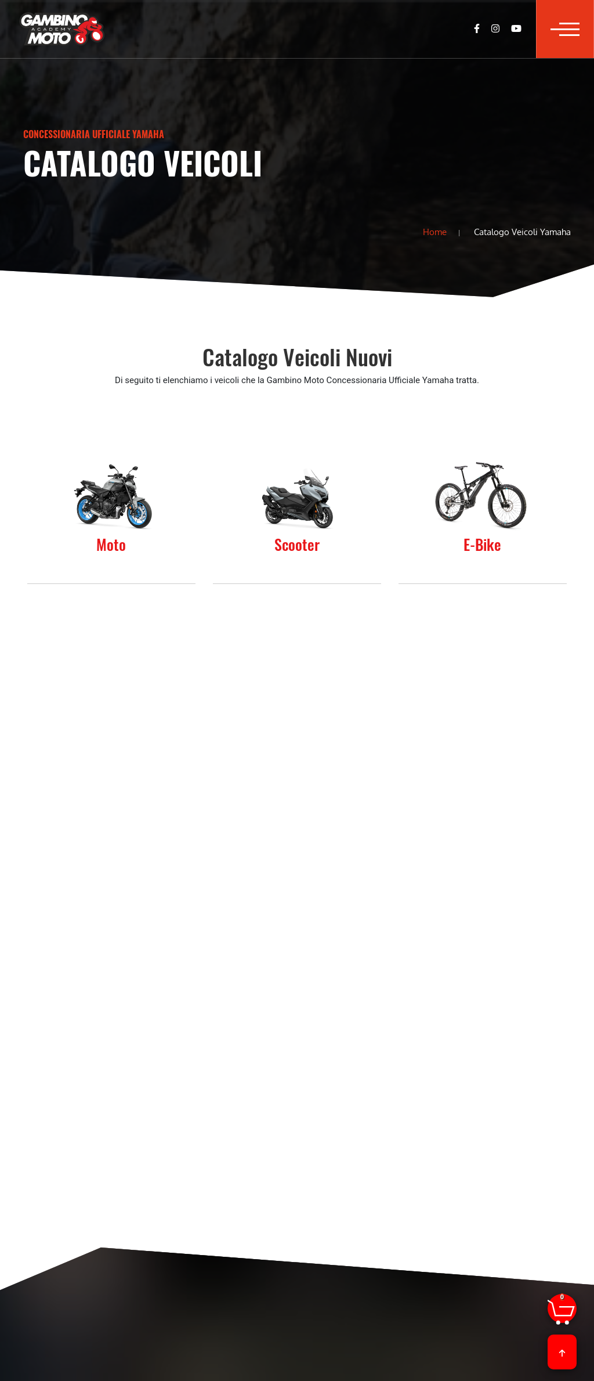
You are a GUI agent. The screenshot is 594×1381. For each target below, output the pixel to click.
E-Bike (482, 544)
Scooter (297, 544)
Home (435, 231)
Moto (111, 544)
